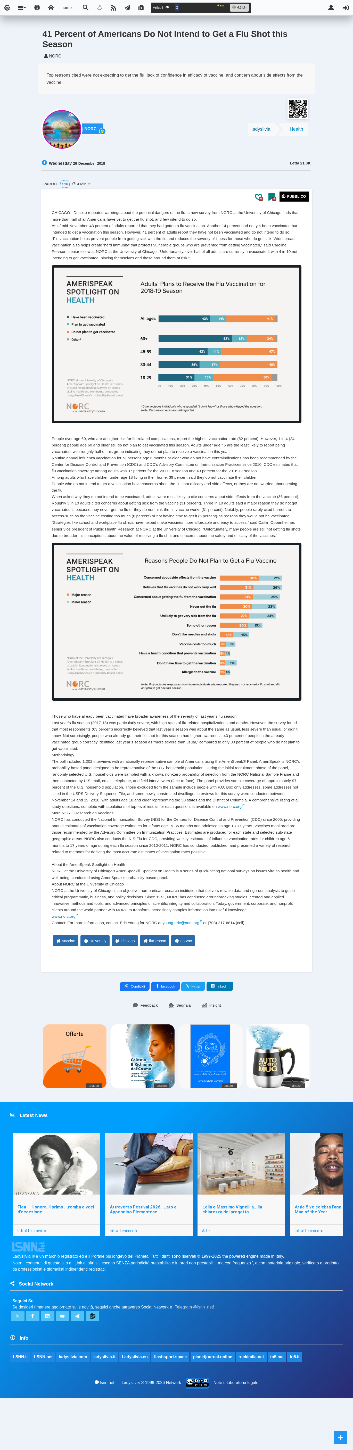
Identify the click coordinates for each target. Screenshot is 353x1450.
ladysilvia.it (105, 1408)
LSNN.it (20, 1408)
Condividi (135, 1034)
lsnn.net (104, 1433)
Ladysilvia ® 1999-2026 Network (151, 1434)
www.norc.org (70, 848)
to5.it (295, 1408)
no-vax (183, 988)
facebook (165, 1034)
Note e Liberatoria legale (236, 1434)
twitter (193, 1034)
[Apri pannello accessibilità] (37, 7)
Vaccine (65, 988)
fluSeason (154, 988)
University (94, 988)
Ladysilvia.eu (135, 1408)
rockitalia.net (251, 1408)
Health (296, 131)
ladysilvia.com (73, 1408)
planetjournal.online (213, 1408)
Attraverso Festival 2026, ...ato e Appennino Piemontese (143, 1258)
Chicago (124, 988)
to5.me (277, 1408)
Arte (206, 1279)
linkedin (219, 1034)
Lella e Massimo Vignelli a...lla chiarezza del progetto (232, 1258)
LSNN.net (43, 1408)
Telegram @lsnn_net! (194, 1357)
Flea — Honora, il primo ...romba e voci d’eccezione (56, 1258)
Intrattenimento (31, 1279)
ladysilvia (260, 131)
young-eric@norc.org (187, 969)
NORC (92, 131)
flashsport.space (170, 1408)
